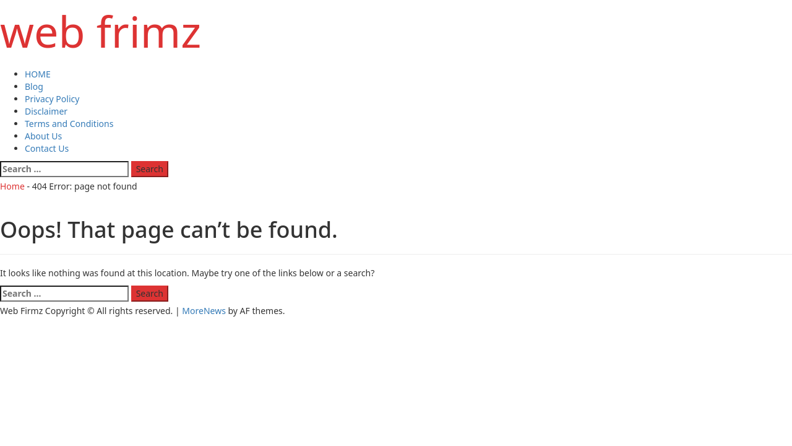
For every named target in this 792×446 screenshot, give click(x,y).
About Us (43, 136)
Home (12, 186)
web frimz (100, 31)
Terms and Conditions (69, 123)
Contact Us (47, 148)
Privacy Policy (52, 99)
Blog (34, 86)
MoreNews (204, 311)
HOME (38, 74)
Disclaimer (46, 111)
